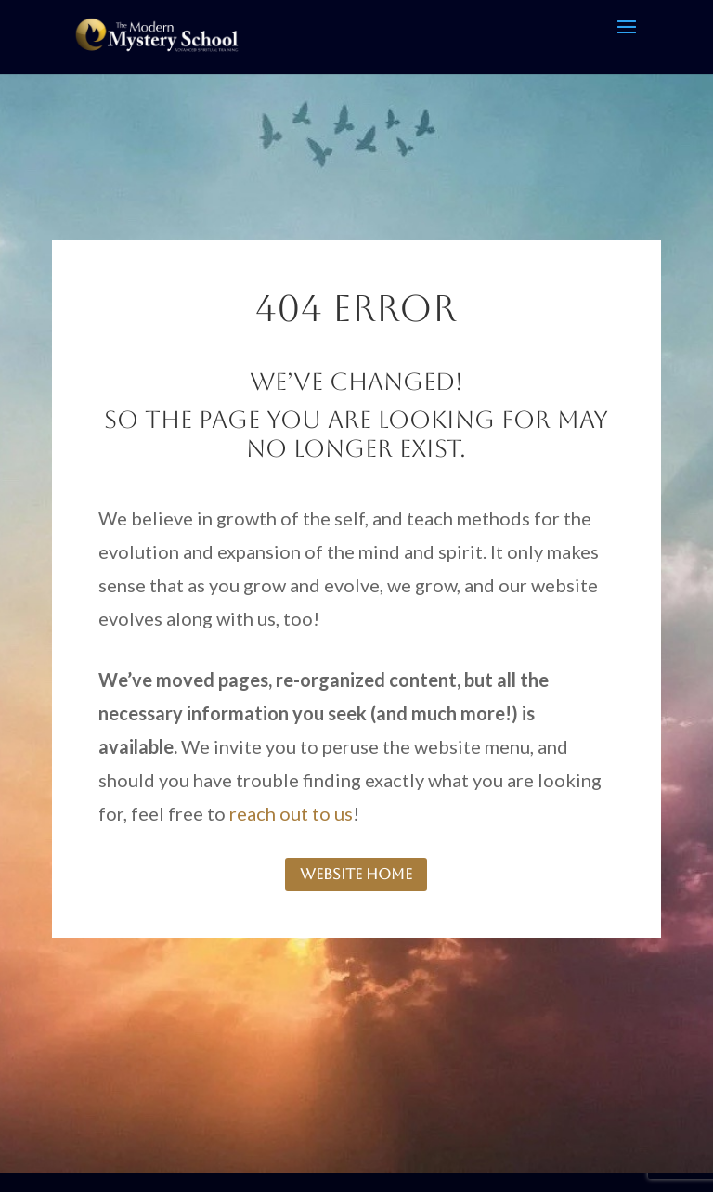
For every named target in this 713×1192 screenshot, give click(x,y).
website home (356, 874)
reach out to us (291, 813)
